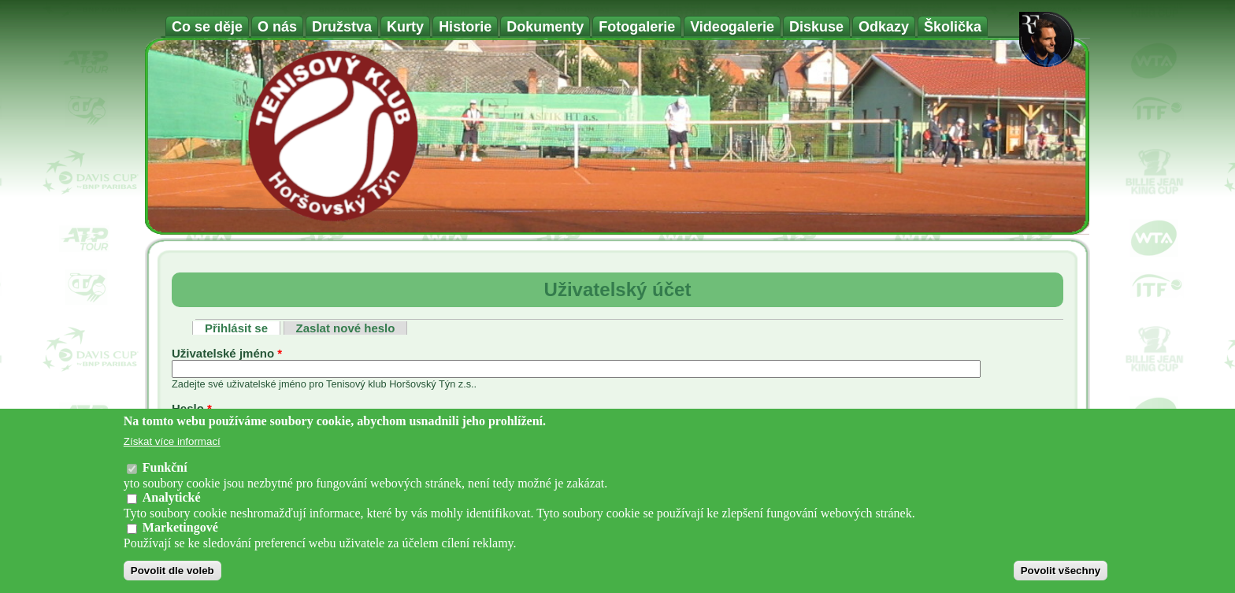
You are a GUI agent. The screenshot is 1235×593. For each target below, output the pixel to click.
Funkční (165, 467)
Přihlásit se (242, 328)
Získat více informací (172, 441)
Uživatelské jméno (227, 353)
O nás (277, 27)
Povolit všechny (1060, 570)
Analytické (172, 497)
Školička (952, 27)
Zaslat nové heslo (345, 328)
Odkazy (884, 27)
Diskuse (816, 27)
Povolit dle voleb (172, 570)
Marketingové (180, 527)
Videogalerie (732, 27)
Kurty (405, 27)
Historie (465, 27)
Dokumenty (545, 27)
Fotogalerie (637, 27)
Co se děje (207, 27)
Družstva (342, 27)
